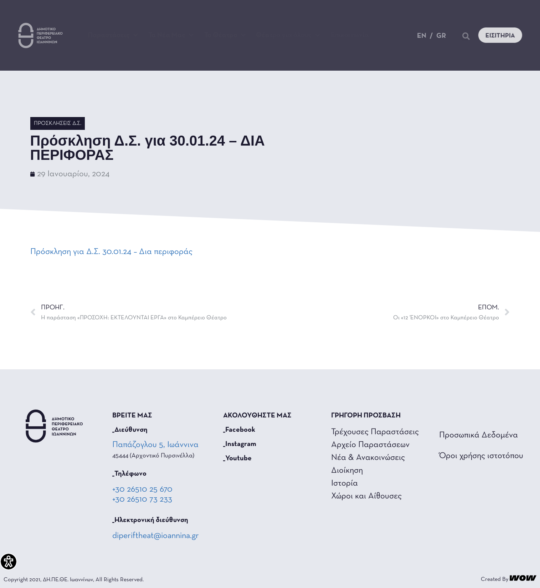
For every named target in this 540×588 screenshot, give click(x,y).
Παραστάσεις (113, 35)
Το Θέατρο (225, 35)
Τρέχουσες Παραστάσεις (375, 432)
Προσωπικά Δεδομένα (478, 435)
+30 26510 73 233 (142, 499)
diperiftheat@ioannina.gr (155, 536)
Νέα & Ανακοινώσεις (368, 457)
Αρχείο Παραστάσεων (370, 445)
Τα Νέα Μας (171, 35)
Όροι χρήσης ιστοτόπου (481, 456)
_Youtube (237, 458)
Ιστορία (344, 483)
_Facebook (239, 430)
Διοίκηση (347, 470)
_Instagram (239, 444)
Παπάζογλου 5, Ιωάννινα (156, 445)
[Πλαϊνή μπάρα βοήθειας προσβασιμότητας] (8, 561)
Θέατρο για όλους (288, 35)
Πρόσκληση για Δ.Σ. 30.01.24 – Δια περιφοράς (111, 252)
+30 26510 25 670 (142, 489)
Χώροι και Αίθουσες (366, 496)
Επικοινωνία (350, 35)
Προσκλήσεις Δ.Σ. (57, 123)
